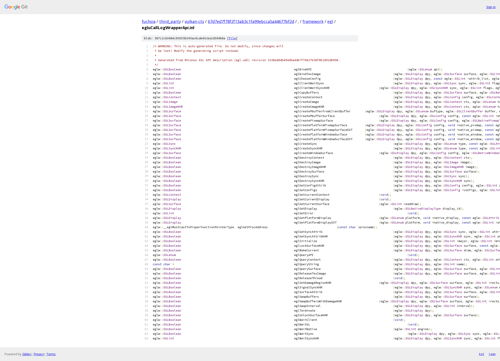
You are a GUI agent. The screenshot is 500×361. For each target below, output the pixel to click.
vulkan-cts (194, 21)
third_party (170, 21)
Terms (51, 354)
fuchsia (148, 21)
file (232, 38)
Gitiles (26, 354)
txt (481, 354)
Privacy (39, 354)
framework (313, 21)
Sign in (491, 7)
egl (330, 21)
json (492, 354)
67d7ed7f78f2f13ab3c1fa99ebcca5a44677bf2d (251, 21)
